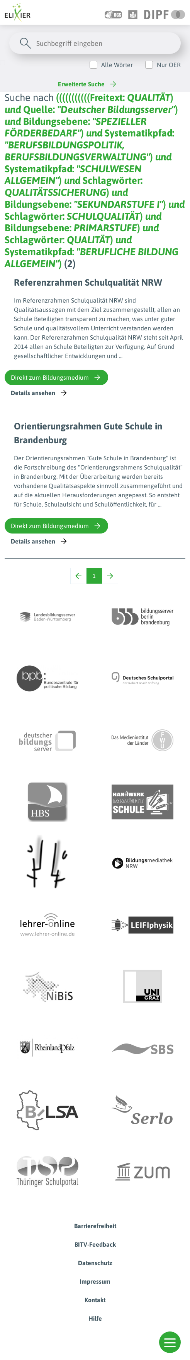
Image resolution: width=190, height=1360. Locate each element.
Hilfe (95, 1318)
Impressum (95, 1281)
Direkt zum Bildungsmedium (56, 377)
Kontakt (95, 1299)
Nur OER (169, 64)
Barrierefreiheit (95, 1225)
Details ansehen (39, 392)
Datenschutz (95, 1262)
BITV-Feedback (95, 1244)
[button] (170, 1342)
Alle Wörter (117, 64)
